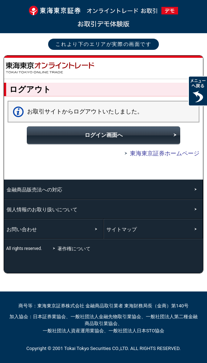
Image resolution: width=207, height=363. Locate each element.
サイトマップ (121, 229)
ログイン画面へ (104, 135)
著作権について (74, 248)
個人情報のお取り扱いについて (42, 209)
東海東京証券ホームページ (160, 153)
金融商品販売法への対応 (34, 190)
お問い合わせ (22, 229)
